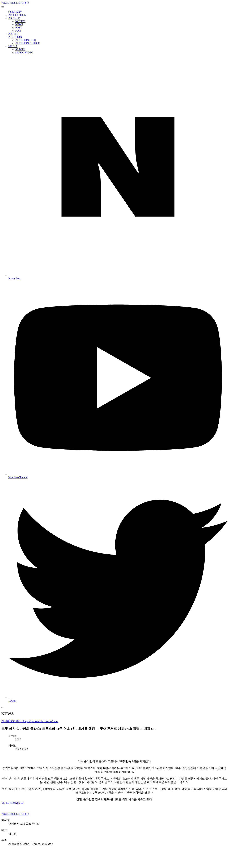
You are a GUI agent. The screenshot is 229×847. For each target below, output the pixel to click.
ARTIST (13, 33)
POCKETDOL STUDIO (15, 2)
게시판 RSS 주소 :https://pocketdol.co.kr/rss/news (29, 721)
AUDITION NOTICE (27, 43)
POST (18, 27)
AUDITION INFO (25, 40)
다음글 (19, 803)
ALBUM (20, 49)
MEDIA (12, 46)
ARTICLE (14, 18)
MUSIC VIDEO (24, 52)
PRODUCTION (17, 15)
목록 (12, 803)
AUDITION (15, 36)
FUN (18, 30)
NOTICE (20, 21)
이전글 (5, 803)
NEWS (19, 24)
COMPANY (15, 11)
